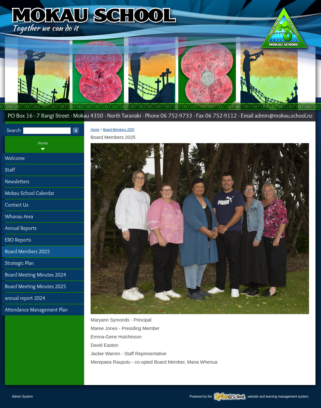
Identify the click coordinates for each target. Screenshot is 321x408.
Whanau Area (19, 216)
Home (43, 143)
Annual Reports (21, 228)
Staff (10, 170)
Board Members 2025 (27, 251)
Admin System (22, 396)
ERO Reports (18, 240)
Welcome (15, 158)
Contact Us (16, 205)
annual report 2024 (25, 298)
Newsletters (17, 181)
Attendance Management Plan (36, 310)
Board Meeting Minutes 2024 (35, 275)
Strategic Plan (19, 263)
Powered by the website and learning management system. (249, 396)
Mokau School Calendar (29, 193)
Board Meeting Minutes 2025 (35, 286)
